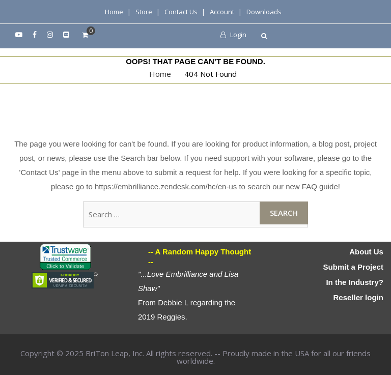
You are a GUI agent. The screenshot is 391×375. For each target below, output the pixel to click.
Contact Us (181, 11)
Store (143, 11)
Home (114, 11)
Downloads (264, 11)
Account (222, 11)
